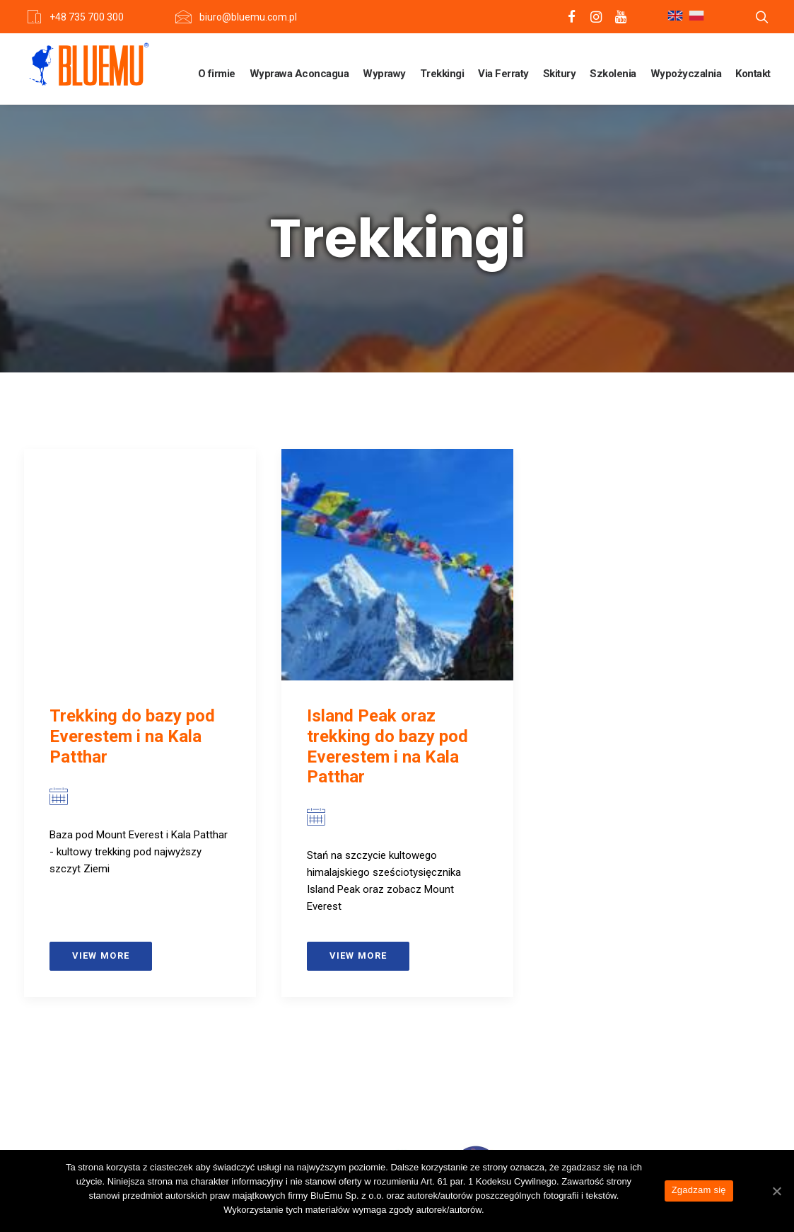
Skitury (559, 73)
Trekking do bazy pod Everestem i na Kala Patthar (132, 736)
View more (101, 955)
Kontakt (753, 73)
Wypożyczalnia (686, 73)
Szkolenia (613, 73)
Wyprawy (384, 73)
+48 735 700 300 (86, 17)
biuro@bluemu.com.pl (248, 17)
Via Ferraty (503, 73)
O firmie (216, 73)
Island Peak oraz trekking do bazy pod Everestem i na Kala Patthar (387, 746)
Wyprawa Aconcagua (299, 73)
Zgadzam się (699, 1190)
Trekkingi (442, 73)
